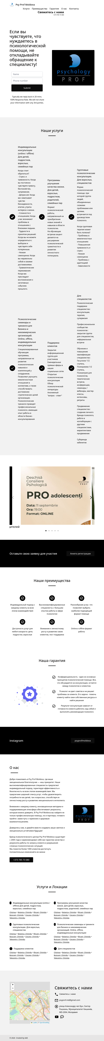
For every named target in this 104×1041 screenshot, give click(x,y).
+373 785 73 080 (21, 859)
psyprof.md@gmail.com (69, 1000)
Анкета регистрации (80, 553)
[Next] (90, 497)
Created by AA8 (22, 1038)
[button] (29, 1000)
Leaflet (34, 1023)
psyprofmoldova (83, 740)
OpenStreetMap (44, 1023)
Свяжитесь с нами (67, 994)
